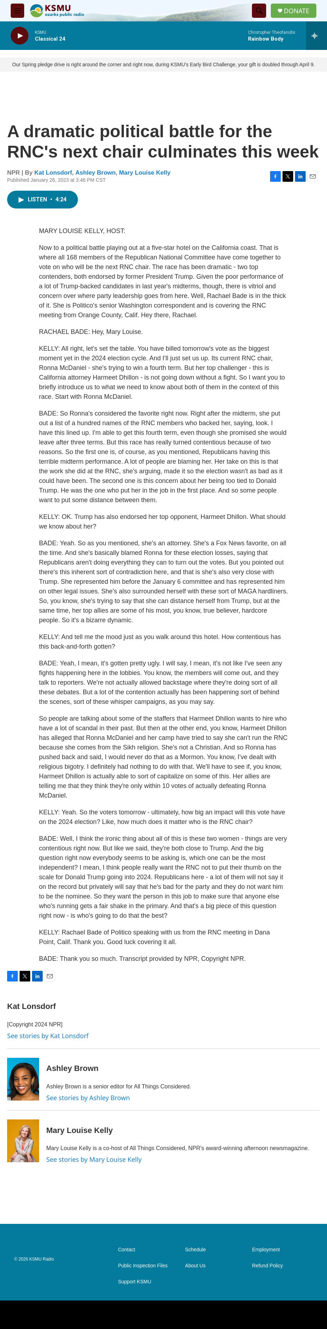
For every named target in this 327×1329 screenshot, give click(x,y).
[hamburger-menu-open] (17, 11)
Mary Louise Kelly (145, 172)
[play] (19, 36)
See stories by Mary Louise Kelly (94, 1159)
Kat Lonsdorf (53, 172)
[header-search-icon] (259, 11)
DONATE (296, 11)
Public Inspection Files (143, 1265)
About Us (195, 1265)
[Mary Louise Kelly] (23, 1140)
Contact (126, 1249)
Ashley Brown (95, 172)
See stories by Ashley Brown (88, 1097)
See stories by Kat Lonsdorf (48, 1035)
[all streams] (316, 35)
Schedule (195, 1249)
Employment (266, 1249)
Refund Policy (267, 1265)
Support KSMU (134, 1281)
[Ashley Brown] (23, 1079)
